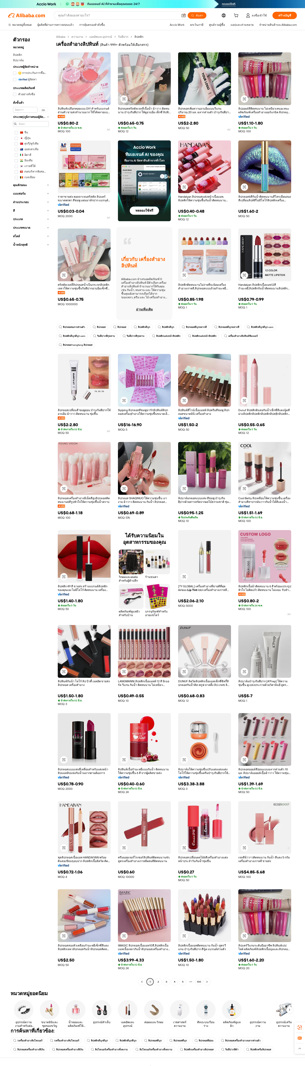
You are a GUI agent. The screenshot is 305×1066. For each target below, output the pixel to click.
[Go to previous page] (142, 981)
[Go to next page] (207, 981)
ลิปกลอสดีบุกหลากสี (194, 327)
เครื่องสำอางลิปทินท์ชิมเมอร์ (241, 336)
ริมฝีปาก (123, 36)
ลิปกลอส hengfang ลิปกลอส (75, 345)
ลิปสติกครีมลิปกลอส (258, 1049)
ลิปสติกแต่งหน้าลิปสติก (166, 336)
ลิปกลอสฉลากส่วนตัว (72, 327)
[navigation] (31, 509)
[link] (299, 1027)
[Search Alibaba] (118, 15)
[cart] (237, 16)
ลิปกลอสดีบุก (153, 1040)
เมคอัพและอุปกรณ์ (100, 36)
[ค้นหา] (197, 15)
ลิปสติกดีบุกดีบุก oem (260, 327)
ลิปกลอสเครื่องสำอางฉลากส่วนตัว (240, 1040)
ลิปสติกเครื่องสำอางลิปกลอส (197, 1049)
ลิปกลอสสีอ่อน (204, 1040)
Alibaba (60, 36)
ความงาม (77, 36)
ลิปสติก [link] (138, 36)
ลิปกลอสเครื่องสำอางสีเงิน (28, 1049)
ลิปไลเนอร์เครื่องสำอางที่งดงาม (109, 1049)
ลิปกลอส (99, 327)
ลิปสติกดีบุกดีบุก (97, 1040)
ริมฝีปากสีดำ (230, 1049)
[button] (183, 15)
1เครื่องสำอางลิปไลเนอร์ (27, 1040)
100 (199, 981)
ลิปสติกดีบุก (142, 327)
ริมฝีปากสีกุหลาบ (104, 336)
